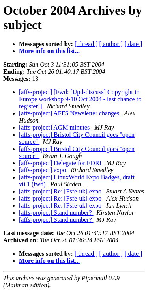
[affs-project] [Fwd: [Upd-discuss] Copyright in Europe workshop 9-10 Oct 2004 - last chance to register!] (80, 99)
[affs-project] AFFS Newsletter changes (70, 113)
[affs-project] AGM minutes (55, 127)
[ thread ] (86, 44)
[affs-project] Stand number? (56, 212)
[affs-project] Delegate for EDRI (61, 163)
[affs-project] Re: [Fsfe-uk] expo (61, 191)
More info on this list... (49, 51)
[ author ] (111, 44)
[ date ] (133, 44)
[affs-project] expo (43, 170)
